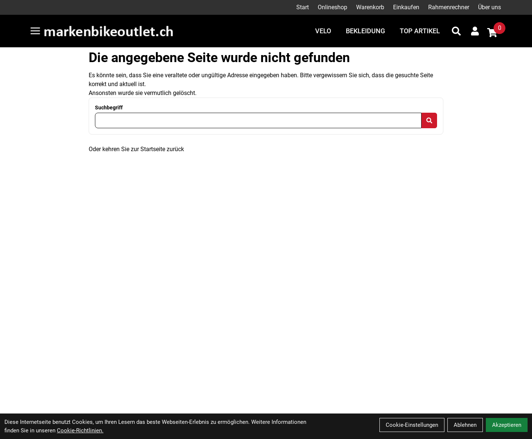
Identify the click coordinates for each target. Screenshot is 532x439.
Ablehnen (465, 425)
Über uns (489, 7)
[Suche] (456, 31)
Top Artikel (420, 31)
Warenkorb (370, 7)
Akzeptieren (506, 425)
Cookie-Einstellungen (412, 425)
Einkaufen (406, 7)
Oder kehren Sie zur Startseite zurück (136, 149)
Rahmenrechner (448, 7)
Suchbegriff (109, 107)
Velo (323, 31)
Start (302, 7)
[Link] (35, 31)
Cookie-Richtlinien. (80, 430)
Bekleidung (365, 31)
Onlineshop (332, 7)
